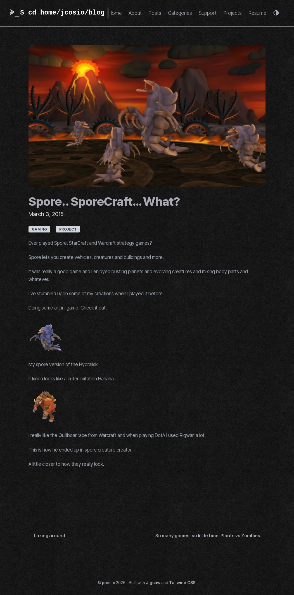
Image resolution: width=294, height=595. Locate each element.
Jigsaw (153, 582)
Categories (180, 13)
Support (208, 13)
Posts (154, 13)
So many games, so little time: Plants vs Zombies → (210, 535)
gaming (39, 229)
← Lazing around (47, 535)
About (135, 13)
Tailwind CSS (182, 582)
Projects (232, 13)
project (68, 229)
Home (115, 13)
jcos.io (108, 582)
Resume (257, 13)
